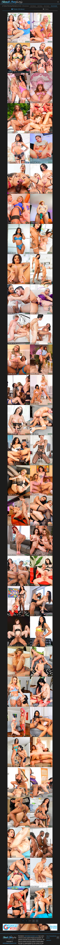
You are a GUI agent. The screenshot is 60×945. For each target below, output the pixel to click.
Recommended (54, 6)
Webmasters (48, 940)
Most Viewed (46, 6)
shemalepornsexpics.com (9, 943)
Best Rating (40, 6)
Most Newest (33, 6)
